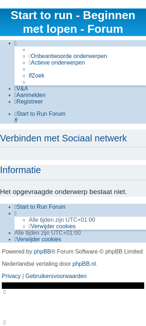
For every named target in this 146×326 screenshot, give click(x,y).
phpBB (42, 251)
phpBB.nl (84, 264)
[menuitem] (68, 56)
